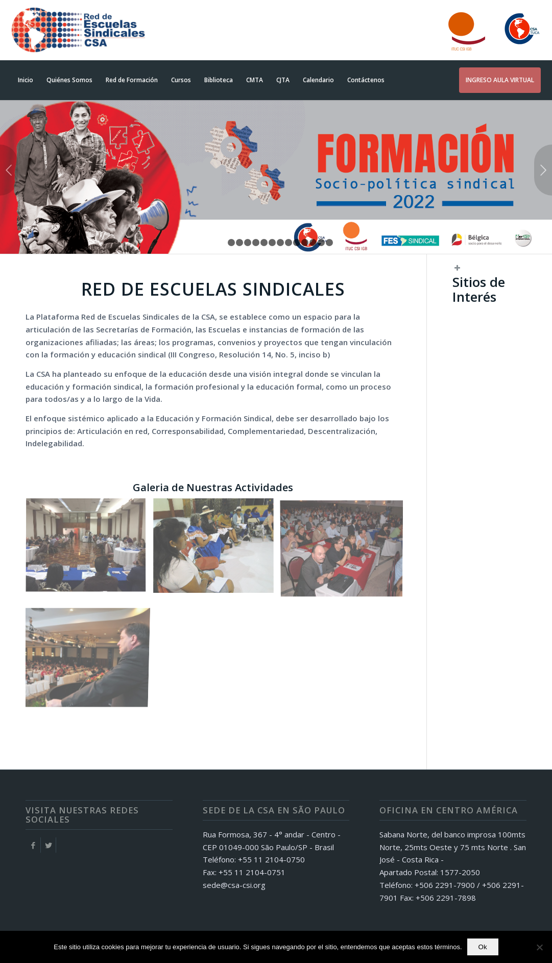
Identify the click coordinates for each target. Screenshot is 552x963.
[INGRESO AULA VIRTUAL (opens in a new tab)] (500, 80)
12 (313, 242)
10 (296, 242)
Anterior (9, 170)
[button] (489, 291)
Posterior (543, 170)
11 (304, 242)
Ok (482, 947)
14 (329, 242)
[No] (539, 947)
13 (321, 242)
